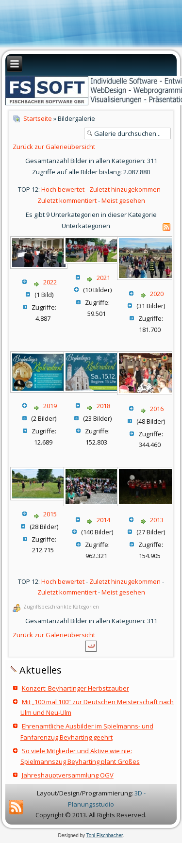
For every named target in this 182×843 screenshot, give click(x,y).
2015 (50, 514)
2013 (157, 519)
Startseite (37, 118)
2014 (103, 519)
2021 (103, 277)
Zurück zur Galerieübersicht (54, 146)
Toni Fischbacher (104, 835)
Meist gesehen (123, 200)
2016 (157, 408)
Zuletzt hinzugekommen (125, 189)
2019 (50, 405)
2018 (103, 405)
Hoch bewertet (62, 189)
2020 (157, 293)
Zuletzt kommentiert (67, 200)
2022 (50, 282)
